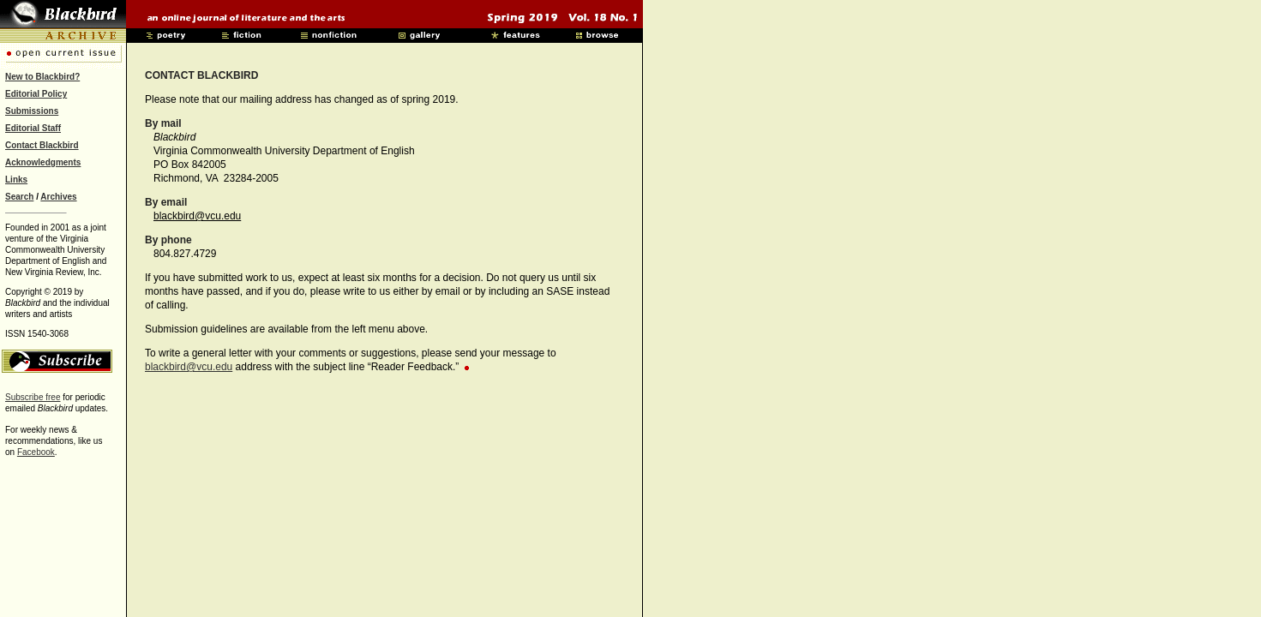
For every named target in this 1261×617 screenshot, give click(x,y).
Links (16, 179)
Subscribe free (32, 397)
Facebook (36, 452)
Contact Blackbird (42, 145)
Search (19, 196)
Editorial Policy (36, 94)
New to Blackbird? (42, 76)
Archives (58, 196)
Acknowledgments (43, 162)
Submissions (31, 111)
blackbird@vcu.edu (197, 216)
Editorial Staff (33, 128)
